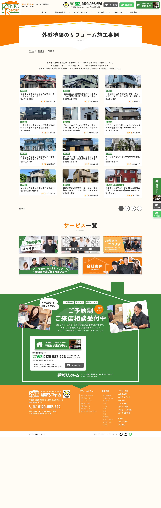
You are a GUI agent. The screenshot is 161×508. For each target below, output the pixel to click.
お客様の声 (122, 465)
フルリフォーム (108, 469)
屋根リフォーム (108, 490)
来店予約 (121, 495)
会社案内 (121, 471)
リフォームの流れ (125, 480)
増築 (104, 485)
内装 (104, 482)
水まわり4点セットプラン (88, 482)
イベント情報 (123, 462)
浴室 (104, 474)
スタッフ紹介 (123, 474)
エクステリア (107, 493)
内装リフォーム (85, 477)
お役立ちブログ (124, 468)
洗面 (104, 479)
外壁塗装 (106, 487)
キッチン (106, 471)
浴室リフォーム (85, 469)
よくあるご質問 (124, 484)
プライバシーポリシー (100, 505)
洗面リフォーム (85, 474)
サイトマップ (113, 505)
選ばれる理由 (123, 477)
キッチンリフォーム (87, 466)
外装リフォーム (85, 479)
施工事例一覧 (107, 466)
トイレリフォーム (86, 471)
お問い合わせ (123, 492)
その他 (105, 495)
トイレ (105, 477)
